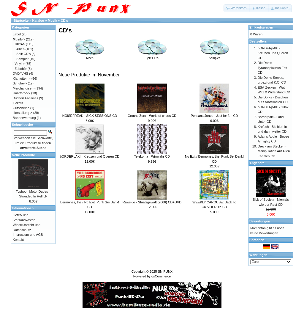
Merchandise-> (23, 88)
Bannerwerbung (24, 118)
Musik (52, 20)
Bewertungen (259, 221)
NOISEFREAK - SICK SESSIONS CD (89, 115)
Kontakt (18, 239)
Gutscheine (21, 108)
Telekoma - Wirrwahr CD (152, 156)
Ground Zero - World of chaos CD (152, 115)
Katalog (38, 20)
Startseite (21, 20)
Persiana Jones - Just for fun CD (214, 115)
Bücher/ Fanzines (25, 98)
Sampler (214, 56)
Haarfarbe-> (21, 93)
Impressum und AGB (28, 234)
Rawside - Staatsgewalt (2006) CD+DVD (152, 202)
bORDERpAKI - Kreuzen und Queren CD (90, 156)
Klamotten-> (22, 78)
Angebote (257, 163)
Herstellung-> (22, 112)
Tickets (18, 103)
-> (19, 39)
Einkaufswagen (261, 27)
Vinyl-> (20, 63)
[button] (237, 8)
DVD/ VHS (20, 73)
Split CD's (152, 56)
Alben (89, 56)
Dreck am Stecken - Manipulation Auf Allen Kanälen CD (274, 151)
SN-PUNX (165, 271)
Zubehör (21, 68)
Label (17, 34)
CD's (64, 20)
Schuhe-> (20, 83)
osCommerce (161, 276)
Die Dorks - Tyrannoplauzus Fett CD (272, 67)
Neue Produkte (23, 155)
